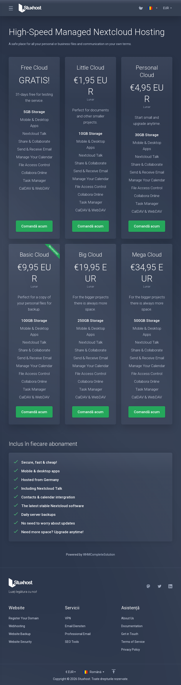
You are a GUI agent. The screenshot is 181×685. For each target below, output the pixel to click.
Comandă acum (34, 226)
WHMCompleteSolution (99, 554)
